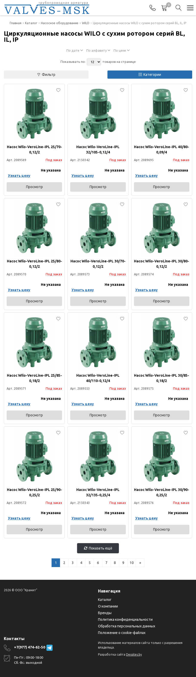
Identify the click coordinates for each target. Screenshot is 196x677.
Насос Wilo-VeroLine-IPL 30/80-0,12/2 (161, 264)
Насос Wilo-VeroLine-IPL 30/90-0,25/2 (161, 492)
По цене (122, 50)
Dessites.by (134, 654)
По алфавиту (98, 50)
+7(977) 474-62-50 (29, 647)
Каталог (105, 600)
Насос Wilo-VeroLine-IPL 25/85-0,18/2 (34, 378)
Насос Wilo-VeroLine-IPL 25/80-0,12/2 (34, 264)
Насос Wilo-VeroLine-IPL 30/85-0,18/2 (161, 378)
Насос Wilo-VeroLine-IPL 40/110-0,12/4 (97, 378)
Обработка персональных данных (126, 626)
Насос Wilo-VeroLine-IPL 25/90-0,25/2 (34, 492)
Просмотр (34, 187)
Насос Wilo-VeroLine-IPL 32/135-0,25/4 (97, 492)
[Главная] (47, 7)
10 (132, 563)
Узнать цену (19, 176)
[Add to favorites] (58, 90)
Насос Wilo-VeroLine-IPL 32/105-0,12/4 (97, 149)
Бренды (105, 613)
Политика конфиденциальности (125, 619)
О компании (108, 606)
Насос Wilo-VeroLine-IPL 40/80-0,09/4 (161, 149)
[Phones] (152, 7)
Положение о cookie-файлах (121, 633)
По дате (74, 50)
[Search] (178, 7)
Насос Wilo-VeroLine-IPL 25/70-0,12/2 (34, 149)
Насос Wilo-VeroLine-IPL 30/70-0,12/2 (98, 264)
